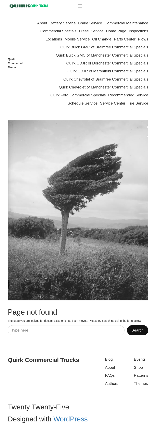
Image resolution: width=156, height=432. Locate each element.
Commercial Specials (58, 31)
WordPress (70, 419)
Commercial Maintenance (126, 23)
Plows (143, 39)
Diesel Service (91, 31)
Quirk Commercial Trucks (15, 63)
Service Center (112, 103)
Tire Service (138, 103)
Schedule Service (83, 103)
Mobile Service (77, 39)
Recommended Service (128, 95)
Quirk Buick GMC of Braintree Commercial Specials (104, 47)
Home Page (116, 31)
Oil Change (102, 39)
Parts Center (124, 39)
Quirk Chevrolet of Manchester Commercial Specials (103, 87)
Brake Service (90, 23)
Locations (54, 39)
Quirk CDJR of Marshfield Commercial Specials (107, 71)
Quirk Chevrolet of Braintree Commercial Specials (105, 79)
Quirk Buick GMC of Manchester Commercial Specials (102, 55)
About (42, 23)
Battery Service (63, 23)
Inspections (138, 31)
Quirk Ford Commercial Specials (78, 95)
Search (137, 330)
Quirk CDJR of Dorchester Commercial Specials (107, 63)
